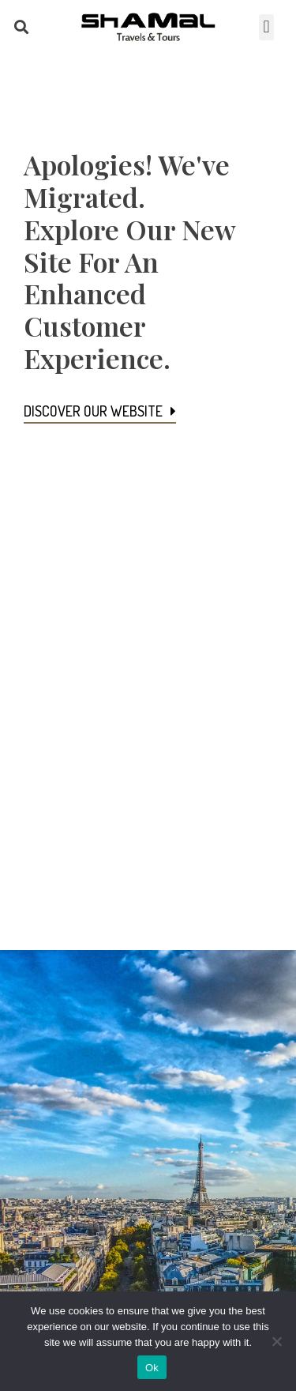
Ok (152, 1368)
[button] (21, 27)
